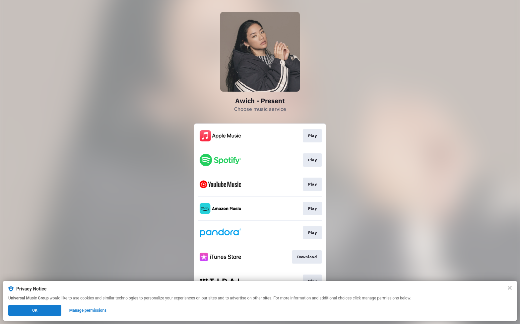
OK (34, 310)
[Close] (509, 288)
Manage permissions (88, 310)
